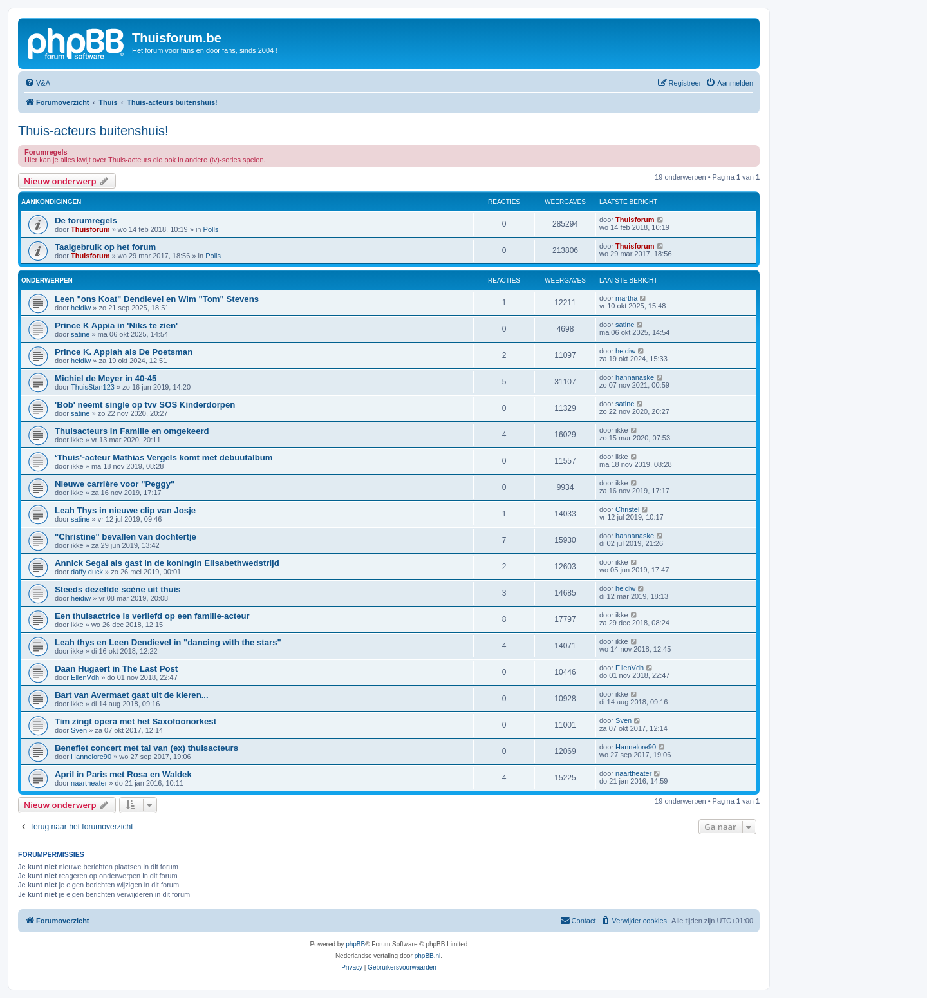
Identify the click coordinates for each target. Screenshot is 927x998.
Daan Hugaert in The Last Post (116, 668)
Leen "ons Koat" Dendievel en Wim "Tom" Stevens (157, 299)
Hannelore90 (91, 756)
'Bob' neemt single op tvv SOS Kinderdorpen (145, 405)
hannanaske (634, 377)
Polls (211, 229)
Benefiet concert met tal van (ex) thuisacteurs (146, 748)
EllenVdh (85, 677)
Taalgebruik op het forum (105, 247)
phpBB (355, 944)
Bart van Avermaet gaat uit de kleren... (132, 695)
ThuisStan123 (93, 387)
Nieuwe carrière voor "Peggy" (114, 484)
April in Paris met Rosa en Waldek (123, 774)
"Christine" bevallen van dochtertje (125, 536)
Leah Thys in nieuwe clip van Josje (125, 510)
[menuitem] (37, 83)
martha (626, 298)
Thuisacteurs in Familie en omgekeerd (132, 431)
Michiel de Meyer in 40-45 (105, 378)
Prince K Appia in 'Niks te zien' (116, 325)
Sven (79, 730)
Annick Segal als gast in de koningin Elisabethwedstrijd (167, 563)
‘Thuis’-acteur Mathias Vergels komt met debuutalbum (164, 457)
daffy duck (87, 572)
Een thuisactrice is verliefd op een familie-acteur (152, 616)
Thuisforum (90, 229)
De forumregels (86, 220)
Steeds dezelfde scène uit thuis (118, 589)
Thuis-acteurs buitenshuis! (93, 131)
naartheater (89, 783)
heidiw (81, 308)
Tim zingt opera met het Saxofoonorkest (135, 721)
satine (80, 334)
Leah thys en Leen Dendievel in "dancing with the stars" (168, 642)
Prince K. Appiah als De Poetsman (123, 352)
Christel (627, 509)
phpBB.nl (428, 955)
